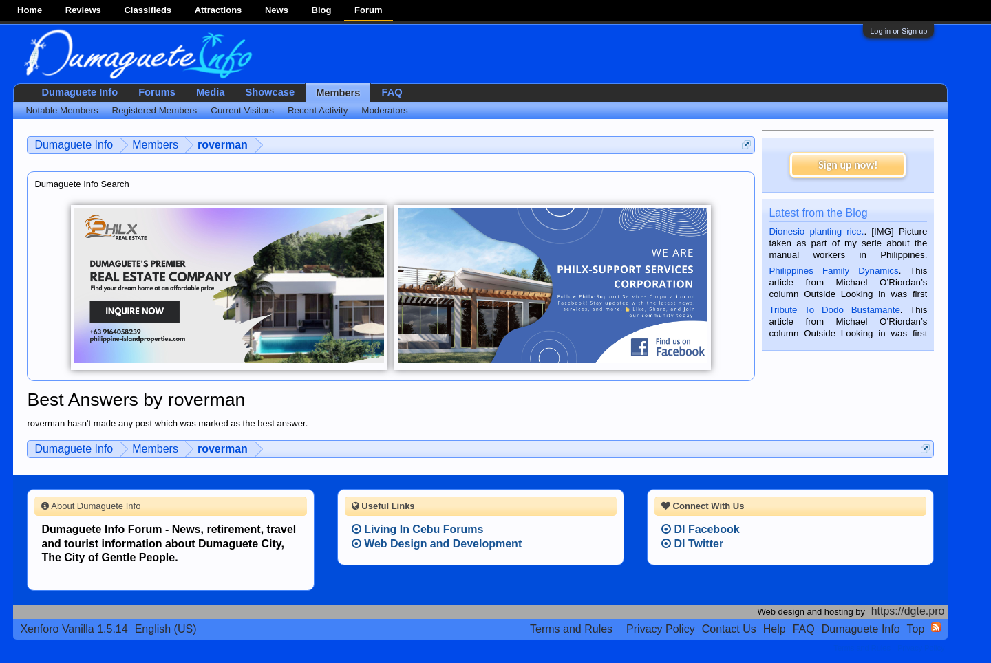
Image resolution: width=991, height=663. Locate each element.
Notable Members (61, 110)
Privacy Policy (660, 629)
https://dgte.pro (908, 611)
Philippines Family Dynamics (833, 270)
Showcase (270, 92)
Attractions (218, 10)
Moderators (384, 110)
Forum (368, 10)
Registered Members (155, 110)
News (276, 10)
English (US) (166, 629)
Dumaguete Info (79, 92)
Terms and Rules (571, 629)
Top (916, 629)
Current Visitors (242, 110)
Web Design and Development (437, 544)
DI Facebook (700, 529)
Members (338, 92)
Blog (322, 10)
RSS (936, 627)
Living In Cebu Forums (418, 529)
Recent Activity (318, 110)
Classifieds (147, 10)
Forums (156, 92)
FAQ (391, 92)
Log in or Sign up (898, 31)
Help (774, 629)
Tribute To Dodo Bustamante (834, 310)
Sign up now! (847, 164)
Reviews (83, 10)
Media (210, 92)
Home (29, 10)
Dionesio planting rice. (816, 231)
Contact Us (729, 629)
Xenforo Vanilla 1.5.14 (73, 629)
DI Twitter (692, 544)
